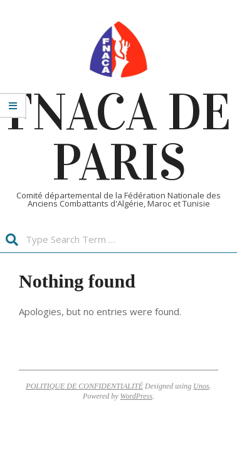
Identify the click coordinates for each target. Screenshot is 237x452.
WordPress (136, 396)
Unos (201, 386)
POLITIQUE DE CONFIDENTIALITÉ (84, 386)
